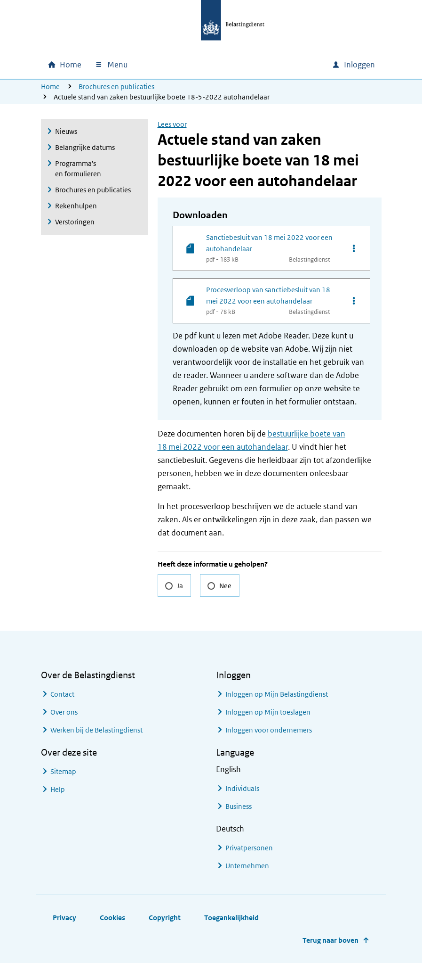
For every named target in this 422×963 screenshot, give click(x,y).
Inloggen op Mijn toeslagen (268, 712)
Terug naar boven (330, 940)
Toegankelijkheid (231, 917)
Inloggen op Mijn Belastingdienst (276, 694)
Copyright (165, 917)
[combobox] (244, 64)
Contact (62, 694)
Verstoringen (75, 221)
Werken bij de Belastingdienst (96, 729)
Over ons (64, 712)
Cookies (112, 917)
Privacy (64, 917)
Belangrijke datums (85, 147)
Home (50, 86)
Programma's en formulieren (78, 168)
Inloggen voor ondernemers (268, 729)
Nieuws (66, 131)
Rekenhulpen (76, 205)
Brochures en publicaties (116, 86)
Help (57, 789)
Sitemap (63, 771)
